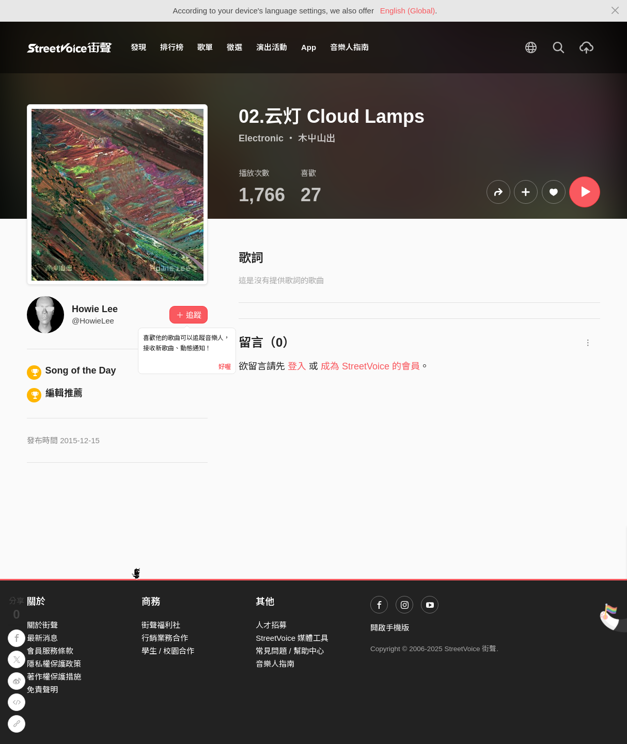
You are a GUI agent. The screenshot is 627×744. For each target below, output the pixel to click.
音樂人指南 (349, 47)
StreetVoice (69, 47)
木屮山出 (316, 138)
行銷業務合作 (165, 638)
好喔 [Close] (224, 366)
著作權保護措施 (54, 676)
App (308, 47)
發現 (138, 47)
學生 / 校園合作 (168, 650)
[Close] (615, 11)
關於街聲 (42, 625)
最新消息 (42, 638)
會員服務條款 (50, 650)
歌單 (205, 47)
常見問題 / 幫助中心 (290, 650)
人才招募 (271, 625)
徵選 (234, 47)
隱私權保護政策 (54, 663)
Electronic (261, 138)
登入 (297, 366)
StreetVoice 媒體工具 (292, 638)
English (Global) (407, 10)
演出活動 (271, 47)
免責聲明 (42, 689)
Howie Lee (95, 309)
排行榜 (171, 47)
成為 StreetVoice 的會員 (370, 366)
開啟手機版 (389, 627)
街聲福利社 (161, 625)
